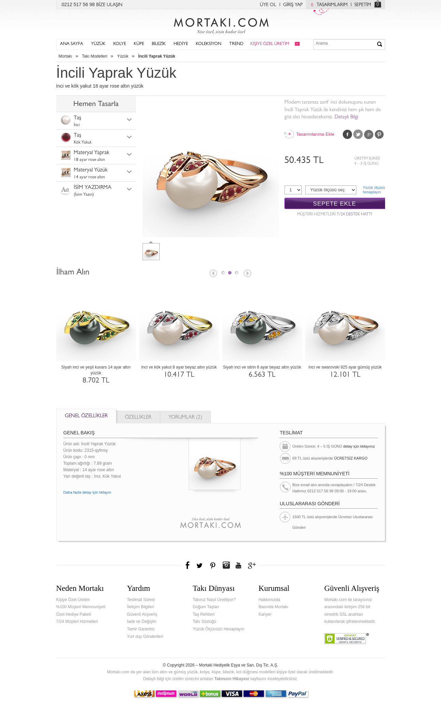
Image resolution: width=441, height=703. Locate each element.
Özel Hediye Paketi (73, 614)
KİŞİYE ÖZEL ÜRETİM (269, 44)
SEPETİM (362, 5)
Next (247, 273)
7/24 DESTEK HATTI (354, 215)
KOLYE (119, 44)
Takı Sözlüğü (204, 621)
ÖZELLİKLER (138, 417)
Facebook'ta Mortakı (187, 565)
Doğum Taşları (206, 606)
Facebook (347, 134)
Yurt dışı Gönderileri (145, 636)
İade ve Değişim (141, 621)
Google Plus (368, 134)
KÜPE (139, 44)
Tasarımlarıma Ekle (315, 134)
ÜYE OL (268, 5)
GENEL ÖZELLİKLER (86, 416)
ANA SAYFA (71, 44)
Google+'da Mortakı (253, 565)
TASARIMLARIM (328, 5)
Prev (212, 273)
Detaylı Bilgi (346, 117)
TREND (236, 44)
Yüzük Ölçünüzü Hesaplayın (218, 629)
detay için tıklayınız (359, 446)
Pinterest (379, 134)
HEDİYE (181, 44)
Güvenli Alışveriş (142, 614)
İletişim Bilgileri (140, 606)
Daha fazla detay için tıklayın (87, 492)
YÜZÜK (98, 44)
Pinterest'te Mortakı (212, 565)
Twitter (358, 134)
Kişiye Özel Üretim (73, 599)
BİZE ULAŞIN (109, 5)
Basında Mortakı (273, 606)
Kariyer (265, 614)
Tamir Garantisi (141, 629)
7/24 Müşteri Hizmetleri (77, 621)
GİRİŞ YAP (293, 5)
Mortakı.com (220, 24)
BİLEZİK (159, 44)
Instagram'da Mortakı (226, 565)
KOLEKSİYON (208, 44)
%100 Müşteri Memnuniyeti (81, 606)
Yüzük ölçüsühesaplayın (374, 189)
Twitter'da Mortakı (200, 565)
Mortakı (65, 56)
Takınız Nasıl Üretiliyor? (214, 599)
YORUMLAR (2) (185, 417)
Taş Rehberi (204, 614)
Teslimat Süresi (141, 599)
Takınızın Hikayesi (231, 678)
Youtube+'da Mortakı (238, 565)
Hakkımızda (269, 599)
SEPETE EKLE (334, 203)
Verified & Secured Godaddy (346, 638)
